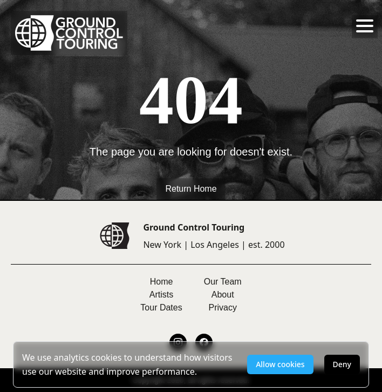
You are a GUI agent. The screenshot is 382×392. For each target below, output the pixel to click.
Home (161, 281)
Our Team (223, 281)
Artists (161, 294)
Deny (342, 364)
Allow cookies (280, 364)
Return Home (190, 188)
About (223, 294)
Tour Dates (161, 307)
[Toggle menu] (364, 25)
